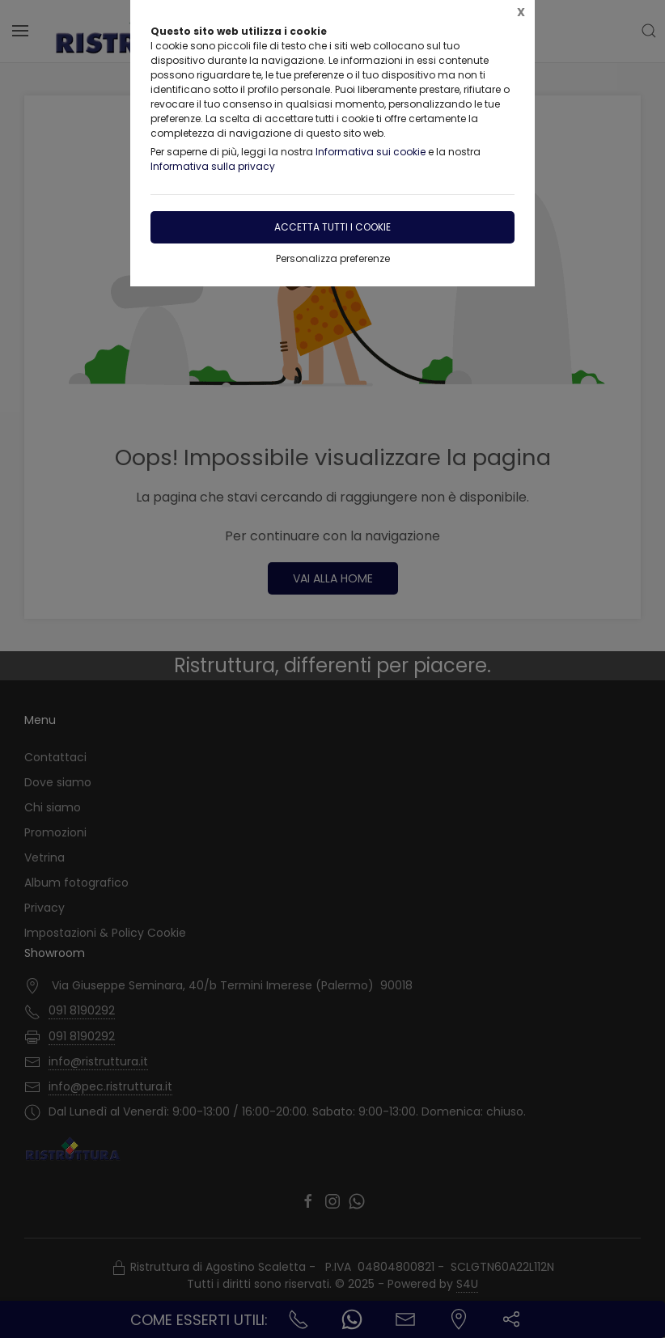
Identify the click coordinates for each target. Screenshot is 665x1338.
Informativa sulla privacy (212, 166)
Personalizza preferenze (333, 258)
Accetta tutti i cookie (332, 227)
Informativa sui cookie (371, 152)
